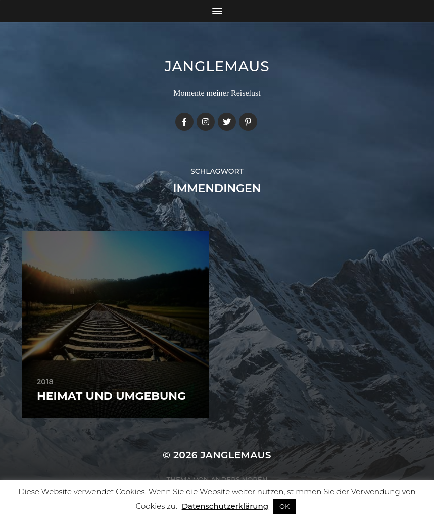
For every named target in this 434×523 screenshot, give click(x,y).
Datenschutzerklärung (225, 506)
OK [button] (284, 506)
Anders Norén (239, 479)
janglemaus (217, 66)
